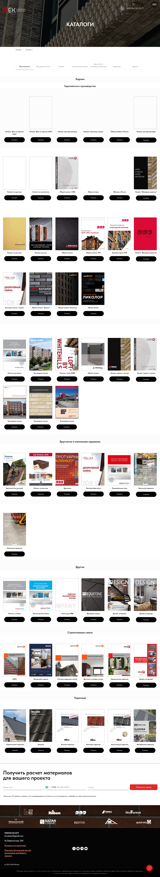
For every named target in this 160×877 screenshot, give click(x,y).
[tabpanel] (80, 79)
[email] (108, 787)
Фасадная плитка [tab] (43, 66)
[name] (23, 787)
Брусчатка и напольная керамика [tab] (98, 65)
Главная (18, 50)
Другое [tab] (135, 66)
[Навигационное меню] (154, 4)
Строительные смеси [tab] (80, 66)
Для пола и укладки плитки (93, 679)
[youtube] (86, 848)
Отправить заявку (143, 787)
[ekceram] (74, 848)
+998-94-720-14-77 (134, 8)
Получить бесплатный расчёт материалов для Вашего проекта (17, 853)
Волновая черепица (93, 744)
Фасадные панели (93, 614)
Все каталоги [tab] (24, 66)
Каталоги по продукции (15, 845)
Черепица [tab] (117, 66)
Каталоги (29, 50)
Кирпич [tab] (61, 66)
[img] (14, 112)
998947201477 (11, 833)
